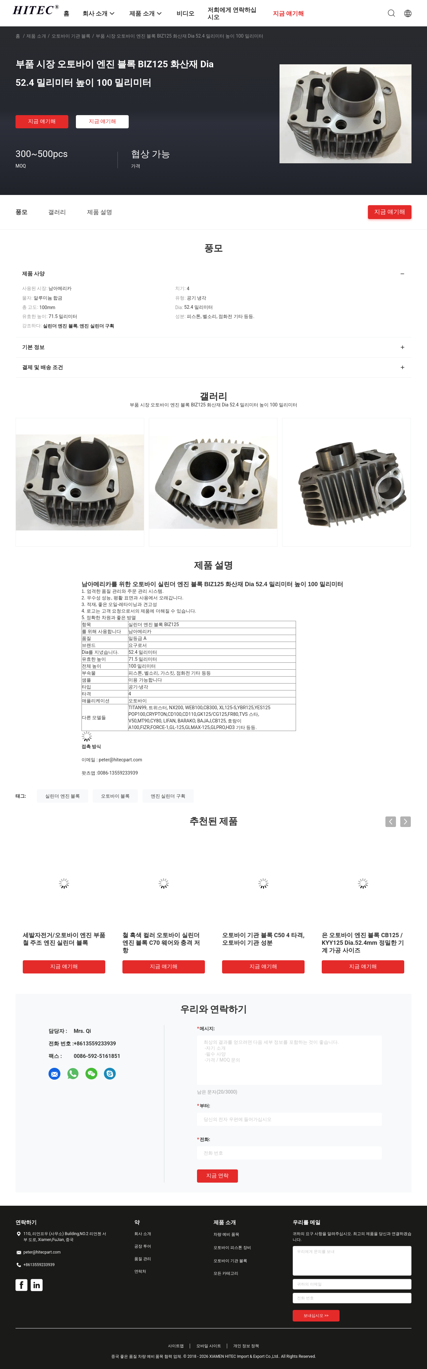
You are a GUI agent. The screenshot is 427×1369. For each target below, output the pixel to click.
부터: (205, 1105)
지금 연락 (217, 1175)
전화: (205, 1139)
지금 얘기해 (42, 121)
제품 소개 (36, 36)
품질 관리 (142, 1259)
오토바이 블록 (115, 796)
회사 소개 (142, 1233)
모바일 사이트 (208, 1346)
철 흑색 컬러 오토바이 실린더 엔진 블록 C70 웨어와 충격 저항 (161, 943)
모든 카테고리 (226, 1273)
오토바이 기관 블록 (71, 36)
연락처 (140, 1271)
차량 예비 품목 (226, 1234)
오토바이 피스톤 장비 (232, 1247)
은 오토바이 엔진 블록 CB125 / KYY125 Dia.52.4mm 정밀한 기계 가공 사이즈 (363, 943)
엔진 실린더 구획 (168, 796)
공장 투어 (142, 1246)
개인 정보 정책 (246, 1346)
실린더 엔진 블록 (62, 796)
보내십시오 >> (316, 1315)
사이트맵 (176, 1346)
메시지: (207, 1028)
